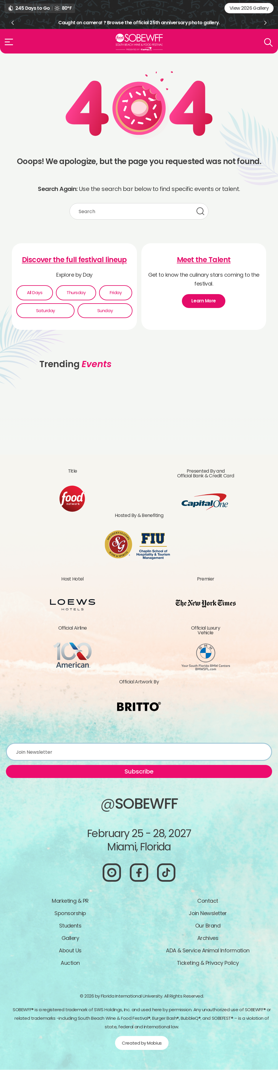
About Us (70, 950)
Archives (208, 938)
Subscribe (139, 772)
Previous (12, 22)
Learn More (203, 301)
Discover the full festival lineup (74, 260)
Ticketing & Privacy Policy (208, 963)
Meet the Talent (204, 260)
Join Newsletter (208, 913)
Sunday (105, 311)
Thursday (76, 293)
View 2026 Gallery (249, 8)
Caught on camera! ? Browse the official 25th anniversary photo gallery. (139, 22)
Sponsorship (70, 913)
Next (265, 22)
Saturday (45, 311)
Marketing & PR (70, 901)
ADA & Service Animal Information (208, 950)
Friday (116, 293)
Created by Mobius (141, 1043)
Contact (207, 901)
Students (70, 926)
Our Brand (207, 926)
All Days (34, 293)
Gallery (70, 938)
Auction (70, 963)
